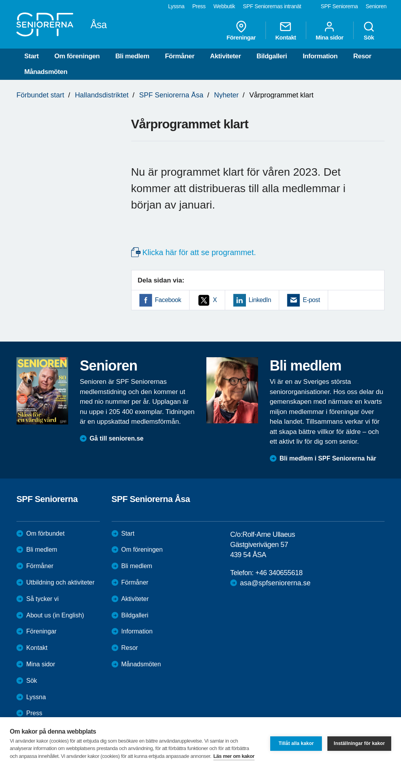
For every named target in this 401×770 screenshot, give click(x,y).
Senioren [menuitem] (376, 6)
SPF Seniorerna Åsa (171, 95)
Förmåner (179, 56)
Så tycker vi (42, 598)
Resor (362, 56)
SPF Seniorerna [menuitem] (339, 6)
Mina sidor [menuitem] (329, 30)
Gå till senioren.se (117, 438)
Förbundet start (40, 95)
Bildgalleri (271, 56)
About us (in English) (55, 615)
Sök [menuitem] (369, 30)
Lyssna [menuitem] (176, 6)
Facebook (168, 300)
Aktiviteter (225, 56)
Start (31, 56)
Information (320, 56)
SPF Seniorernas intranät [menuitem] (272, 6)
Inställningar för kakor (359, 743)
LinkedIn (260, 300)
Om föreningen (77, 56)
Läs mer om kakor (234, 756)
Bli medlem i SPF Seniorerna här (328, 458)
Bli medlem (132, 56)
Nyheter (226, 95)
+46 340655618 (278, 573)
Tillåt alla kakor (296, 743)
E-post (311, 300)
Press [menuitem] (199, 6)
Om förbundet (45, 533)
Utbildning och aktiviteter (60, 582)
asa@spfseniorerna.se (275, 583)
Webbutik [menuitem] (224, 6)
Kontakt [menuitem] (285, 30)
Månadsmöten (45, 72)
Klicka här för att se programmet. (199, 252)
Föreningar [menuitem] (241, 30)
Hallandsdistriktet (101, 95)
